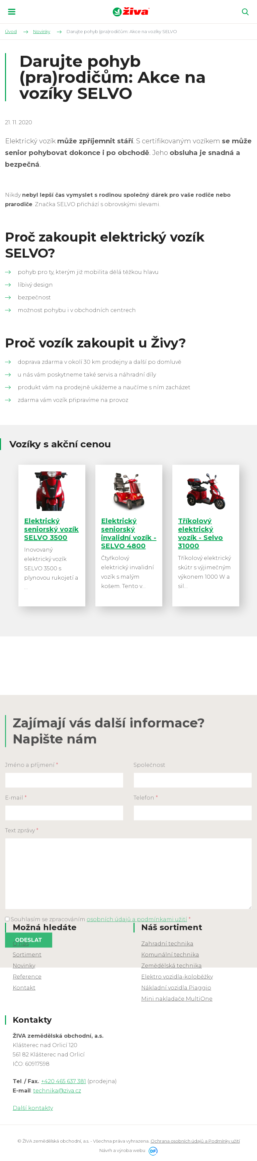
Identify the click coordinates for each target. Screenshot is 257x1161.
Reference (27, 977)
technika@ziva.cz (57, 1091)
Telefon (146, 901)
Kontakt (24, 988)
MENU (11, 11)
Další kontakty (33, 1109)
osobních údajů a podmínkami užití (137, 1022)
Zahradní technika (167, 944)
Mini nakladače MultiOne (176, 999)
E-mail (16, 901)
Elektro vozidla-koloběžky (177, 977)
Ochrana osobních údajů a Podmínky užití (195, 1141)
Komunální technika (170, 955)
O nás (21, 944)
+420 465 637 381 (63, 1082)
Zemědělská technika (171, 966)
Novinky (24, 966)
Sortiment (27, 955)
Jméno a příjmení (31, 868)
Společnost (149, 868)
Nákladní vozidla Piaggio (176, 988)
